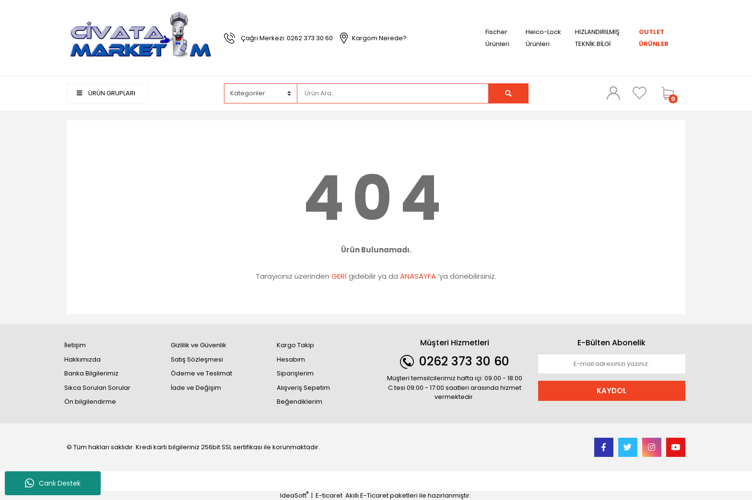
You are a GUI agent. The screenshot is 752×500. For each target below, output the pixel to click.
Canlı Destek (53, 483)
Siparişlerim (295, 373)
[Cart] (671, 93)
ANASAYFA (418, 276)
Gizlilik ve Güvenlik (198, 345)
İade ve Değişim (196, 387)
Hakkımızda (82, 359)
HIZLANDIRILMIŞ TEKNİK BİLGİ (597, 37)
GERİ (339, 276)
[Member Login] (613, 92)
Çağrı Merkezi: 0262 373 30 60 (287, 38)
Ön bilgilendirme (90, 401)
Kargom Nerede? (379, 38)
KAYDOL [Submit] (611, 391)
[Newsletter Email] (612, 364)
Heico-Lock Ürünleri (543, 37)
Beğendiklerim (299, 401)
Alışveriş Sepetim (303, 387)
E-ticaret (329, 495)
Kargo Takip (295, 345)
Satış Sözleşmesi (197, 359)
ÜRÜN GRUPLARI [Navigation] (106, 93)
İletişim (75, 345)
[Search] (392, 93)
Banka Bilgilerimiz (91, 373)
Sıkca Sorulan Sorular (97, 387)
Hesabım (291, 359)
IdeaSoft (294, 495)
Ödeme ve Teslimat (201, 373)
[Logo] (140, 37)
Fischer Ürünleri (497, 37)
